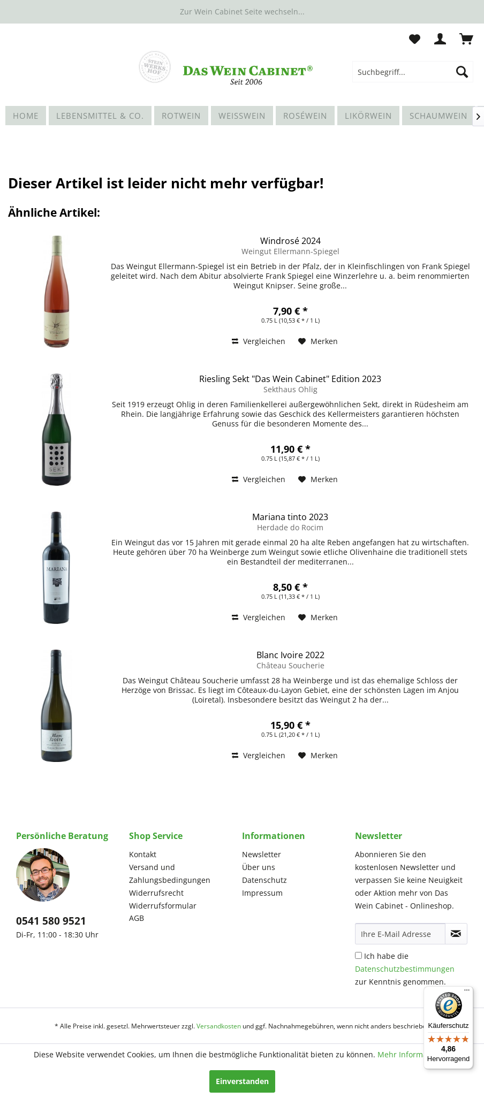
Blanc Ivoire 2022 (290, 655)
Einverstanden (242, 1081)
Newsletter (261, 854)
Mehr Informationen (413, 1054)
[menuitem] (412, 71)
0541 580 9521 (51, 921)
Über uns (258, 867)
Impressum (262, 893)
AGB (136, 918)
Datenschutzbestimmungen (405, 969)
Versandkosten (218, 1026)
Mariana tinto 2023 (290, 517)
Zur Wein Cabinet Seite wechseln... (242, 11)
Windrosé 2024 (290, 240)
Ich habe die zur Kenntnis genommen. (405, 969)
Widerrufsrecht (156, 893)
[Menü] (466, 992)
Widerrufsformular (162, 906)
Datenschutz (264, 880)
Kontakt (142, 854)
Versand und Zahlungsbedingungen (169, 873)
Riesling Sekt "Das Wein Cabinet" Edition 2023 (290, 378)
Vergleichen (258, 341)
